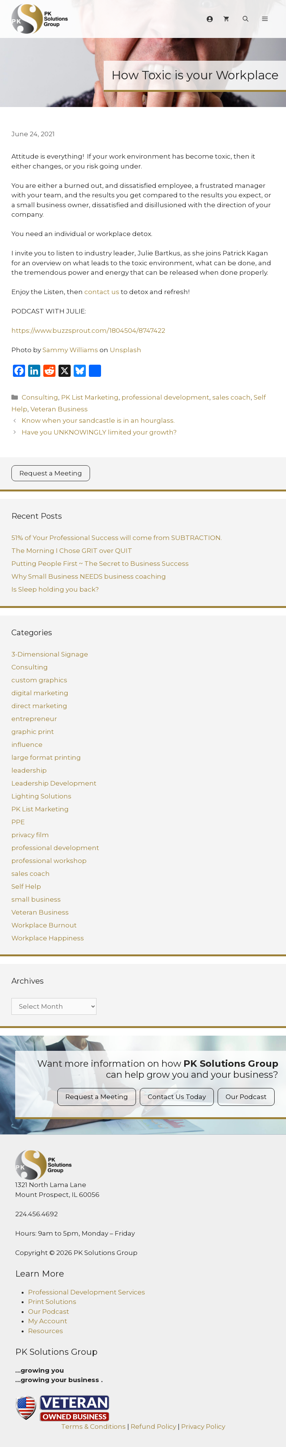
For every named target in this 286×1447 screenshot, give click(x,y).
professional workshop (49, 860)
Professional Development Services (86, 1292)
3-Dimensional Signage (49, 654)
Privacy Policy (203, 1426)
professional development (165, 397)
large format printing (46, 757)
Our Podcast (246, 1097)
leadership (29, 770)
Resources (45, 1331)
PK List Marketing (90, 397)
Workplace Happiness (47, 938)
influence (27, 744)
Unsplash (125, 350)
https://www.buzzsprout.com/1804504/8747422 (88, 330)
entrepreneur (34, 719)
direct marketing (39, 706)
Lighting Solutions (41, 796)
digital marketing (39, 693)
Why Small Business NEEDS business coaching (88, 576)
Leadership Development (53, 783)
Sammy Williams (70, 350)
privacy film (30, 835)
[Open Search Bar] (245, 19)
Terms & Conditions (93, 1426)
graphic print (32, 731)
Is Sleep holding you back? (55, 589)
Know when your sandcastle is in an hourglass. (98, 420)
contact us (101, 292)
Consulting (40, 397)
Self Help (26, 886)
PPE (18, 822)
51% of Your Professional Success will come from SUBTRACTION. (116, 538)
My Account (47, 1321)
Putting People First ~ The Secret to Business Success (100, 563)
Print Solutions (52, 1301)
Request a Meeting (50, 473)
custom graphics (39, 680)
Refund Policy (153, 1426)
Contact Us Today (177, 1097)
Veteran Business (59, 409)
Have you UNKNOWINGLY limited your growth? (99, 432)
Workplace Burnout (44, 925)
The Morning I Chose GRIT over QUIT (71, 550)
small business (36, 899)
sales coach (231, 397)
